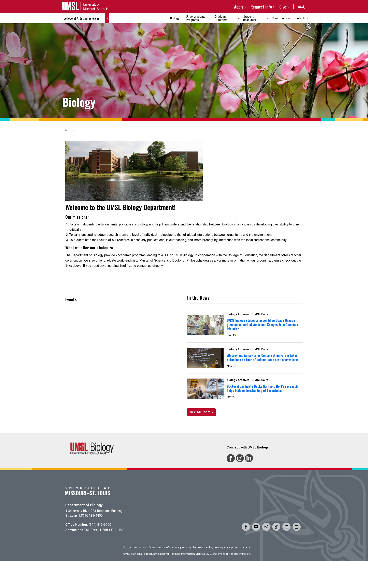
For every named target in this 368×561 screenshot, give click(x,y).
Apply (238, 6)
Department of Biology (84, 505)
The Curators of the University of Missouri (155, 547)
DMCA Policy (205, 547)
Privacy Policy (222, 547)
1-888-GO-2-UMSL (112, 530)
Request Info (261, 6)
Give (282, 6)
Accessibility (188, 547)
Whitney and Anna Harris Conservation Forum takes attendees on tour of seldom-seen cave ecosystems (263, 357)
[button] (301, 7)
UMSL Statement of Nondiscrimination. (228, 553)
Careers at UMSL (241, 547)
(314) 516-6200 (100, 525)
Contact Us (301, 18)
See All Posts (200, 412)
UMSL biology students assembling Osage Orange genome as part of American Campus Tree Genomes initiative (262, 324)
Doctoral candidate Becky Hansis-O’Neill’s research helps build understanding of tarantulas (262, 388)
